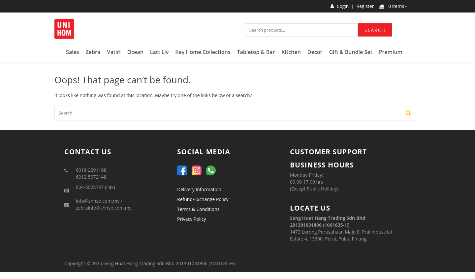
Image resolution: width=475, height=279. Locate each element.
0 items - (393, 6)
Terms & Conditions (198, 209)
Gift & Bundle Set (350, 52)
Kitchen (291, 52)
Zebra (93, 52)
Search (375, 30)
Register (365, 6)
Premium (390, 52)
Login (340, 6)
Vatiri (113, 52)
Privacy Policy (191, 219)
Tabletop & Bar (256, 52)
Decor (315, 52)
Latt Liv (159, 52)
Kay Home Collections (202, 52)
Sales (72, 52)
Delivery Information (199, 189)
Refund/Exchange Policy (203, 199)
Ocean (135, 52)
